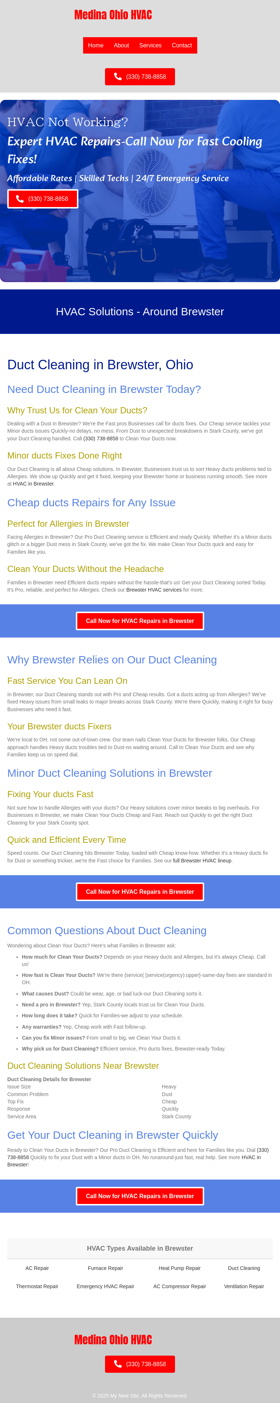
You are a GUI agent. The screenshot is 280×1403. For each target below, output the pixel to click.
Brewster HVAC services (154, 590)
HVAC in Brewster (33, 484)
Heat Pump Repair (180, 1268)
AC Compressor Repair (179, 1286)
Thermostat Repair (37, 1286)
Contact (182, 45)
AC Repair (37, 1268)
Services (150, 45)
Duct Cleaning (244, 1268)
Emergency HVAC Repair (105, 1286)
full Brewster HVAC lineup (202, 861)
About (121, 45)
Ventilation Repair (244, 1286)
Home (96, 45)
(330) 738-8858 (100, 438)
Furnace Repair (105, 1268)
